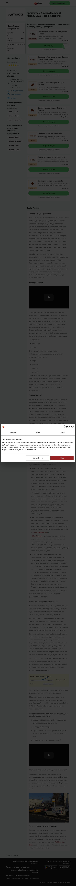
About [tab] (63, 432)
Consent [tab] (13, 432)
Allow (62, 458)
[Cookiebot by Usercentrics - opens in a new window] (65, 426)
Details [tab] (38, 432)
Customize (38, 458)
